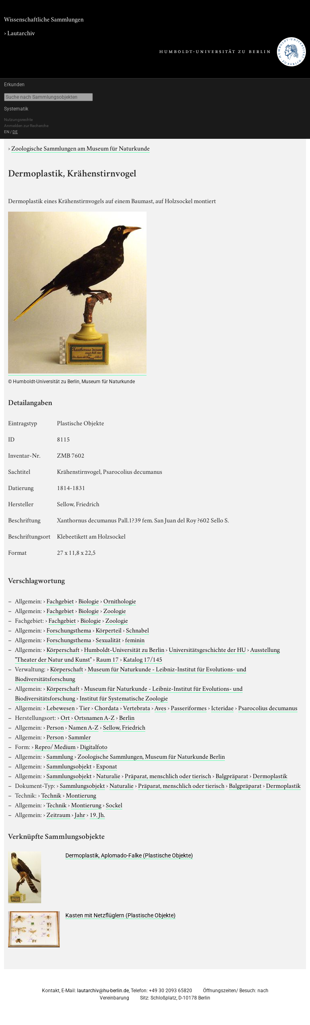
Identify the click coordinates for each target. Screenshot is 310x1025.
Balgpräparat (232, 775)
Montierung (81, 794)
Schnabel (137, 629)
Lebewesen (60, 707)
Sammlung (59, 755)
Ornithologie (119, 600)
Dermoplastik (270, 775)
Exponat (106, 765)
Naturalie (108, 775)
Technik (51, 794)
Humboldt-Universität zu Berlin (124, 649)
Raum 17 (107, 658)
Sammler (79, 736)
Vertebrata (136, 707)
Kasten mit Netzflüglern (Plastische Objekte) (120, 915)
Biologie (88, 600)
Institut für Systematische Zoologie (124, 697)
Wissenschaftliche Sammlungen (44, 18)
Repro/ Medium (55, 746)
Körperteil (108, 629)
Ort (65, 717)
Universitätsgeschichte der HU (207, 649)
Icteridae (222, 707)
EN (6, 131)
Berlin (126, 717)
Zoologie (114, 610)
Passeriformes (189, 707)
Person (55, 726)
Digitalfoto (93, 746)
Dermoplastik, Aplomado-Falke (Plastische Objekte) (129, 855)
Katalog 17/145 (142, 658)
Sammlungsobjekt (69, 765)
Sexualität (108, 639)
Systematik (16, 109)
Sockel (114, 804)
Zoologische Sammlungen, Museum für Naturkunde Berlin (151, 755)
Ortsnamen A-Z (94, 717)
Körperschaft (63, 649)
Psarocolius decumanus (267, 707)
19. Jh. (97, 814)
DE (15, 131)
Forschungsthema (68, 629)
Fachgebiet (60, 600)
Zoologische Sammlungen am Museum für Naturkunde (80, 147)
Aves (160, 707)
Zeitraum (58, 814)
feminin (135, 639)
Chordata (106, 707)
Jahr (80, 814)
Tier (84, 707)
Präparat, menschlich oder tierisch (168, 775)
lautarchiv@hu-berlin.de (103, 990)
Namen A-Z (83, 726)
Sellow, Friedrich (124, 726)
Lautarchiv (21, 32)
